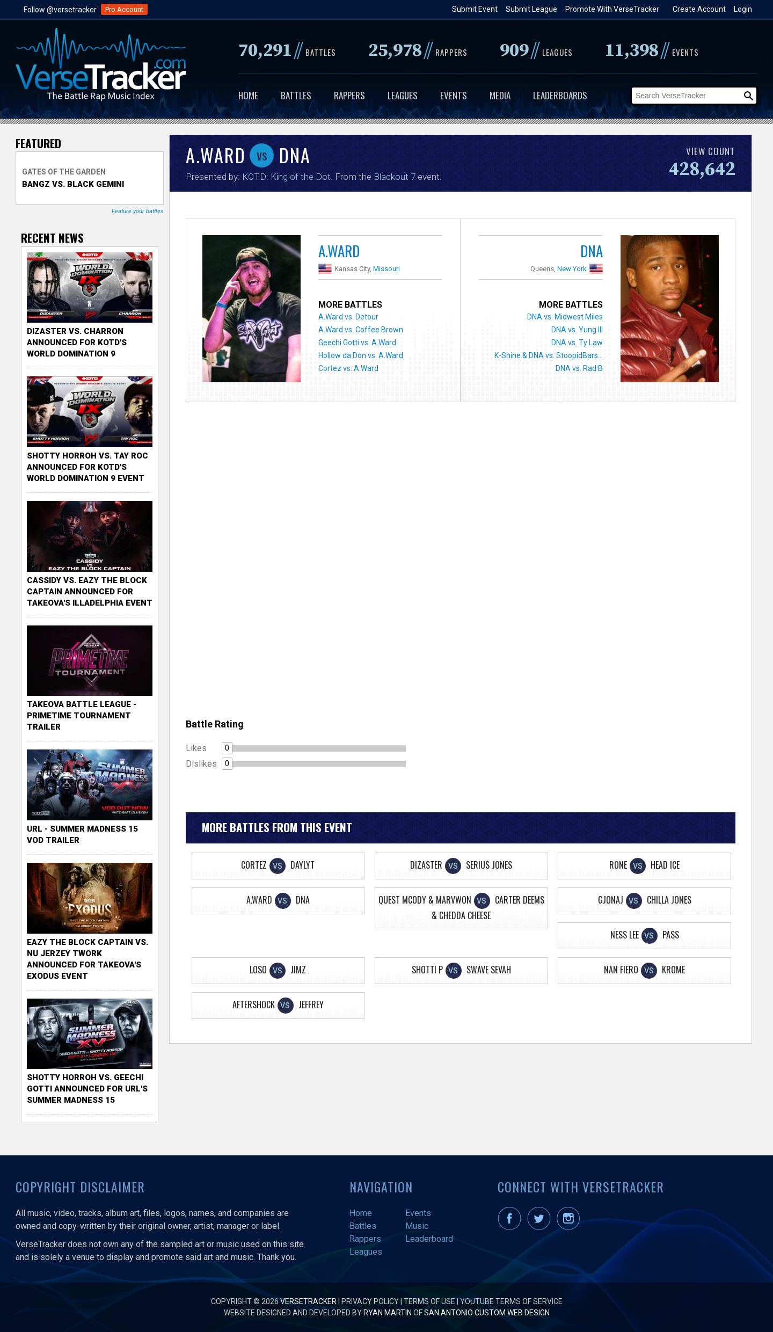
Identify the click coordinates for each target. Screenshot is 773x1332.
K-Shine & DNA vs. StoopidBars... (548, 355)
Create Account (699, 9)
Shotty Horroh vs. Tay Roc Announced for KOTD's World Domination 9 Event (87, 467)
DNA (591, 250)
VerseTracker (308, 1301)
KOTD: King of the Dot (286, 176)
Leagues (403, 95)
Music (416, 1226)
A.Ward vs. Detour (348, 316)
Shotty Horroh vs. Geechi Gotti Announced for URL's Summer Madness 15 (87, 1089)
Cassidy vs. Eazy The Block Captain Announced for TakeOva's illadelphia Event (89, 592)
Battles (296, 95)
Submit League (531, 9)
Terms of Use (429, 1301)
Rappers (349, 95)
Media (500, 95)
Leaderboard (429, 1239)
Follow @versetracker (60, 9)
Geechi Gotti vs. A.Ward (357, 342)
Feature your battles (138, 211)
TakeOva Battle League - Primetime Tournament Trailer (81, 716)
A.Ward (339, 250)
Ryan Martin (387, 1312)
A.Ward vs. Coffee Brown (360, 329)
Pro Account (124, 9)
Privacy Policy (370, 1301)
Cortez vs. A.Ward (348, 368)
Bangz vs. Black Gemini (73, 184)
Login (743, 9)
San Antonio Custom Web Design (487, 1312)
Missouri (386, 269)
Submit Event (475, 9)
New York (572, 269)
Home (248, 95)
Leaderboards (560, 95)
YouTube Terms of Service (511, 1301)
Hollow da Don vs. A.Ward (360, 355)
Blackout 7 (394, 176)
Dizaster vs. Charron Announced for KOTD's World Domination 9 (77, 342)
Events (453, 95)
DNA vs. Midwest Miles (565, 316)
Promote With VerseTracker (612, 9)
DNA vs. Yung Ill (577, 329)
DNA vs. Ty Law (577, 342)
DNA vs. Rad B (579, 368)
